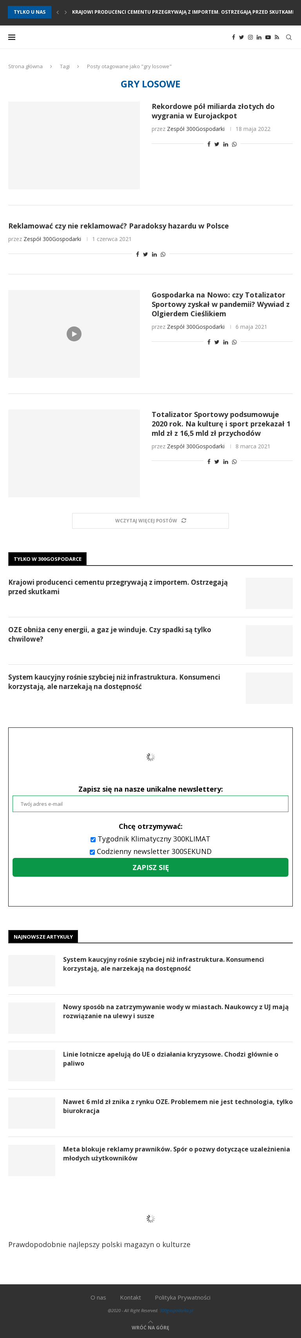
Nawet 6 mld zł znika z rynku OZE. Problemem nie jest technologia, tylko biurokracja (178, 1106)
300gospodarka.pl (176, 1310)
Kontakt (130, 1297)
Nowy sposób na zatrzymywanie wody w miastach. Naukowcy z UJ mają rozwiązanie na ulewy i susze (176, 1011)
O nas (98, 1297)
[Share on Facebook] (208, 144)
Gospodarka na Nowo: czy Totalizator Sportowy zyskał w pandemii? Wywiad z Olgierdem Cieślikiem (221, 304)
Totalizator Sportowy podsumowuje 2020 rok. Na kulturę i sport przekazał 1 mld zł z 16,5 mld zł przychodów (221, 424)
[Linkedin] (259, 37)
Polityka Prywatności (182, 1297)
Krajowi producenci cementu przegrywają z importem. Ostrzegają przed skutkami (183, 12)
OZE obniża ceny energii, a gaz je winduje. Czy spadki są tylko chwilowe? (109, 634)
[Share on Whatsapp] (234, 144)
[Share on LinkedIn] (225, 144)
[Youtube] (268, 37)
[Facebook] (233, 37)
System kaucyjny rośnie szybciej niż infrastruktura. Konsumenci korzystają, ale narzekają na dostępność (114, 682)
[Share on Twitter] (216, 144)
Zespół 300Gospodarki (196, 128)
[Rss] (277, 37)
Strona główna (25, 66)
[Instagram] (250, 37)
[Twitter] (241, 37)
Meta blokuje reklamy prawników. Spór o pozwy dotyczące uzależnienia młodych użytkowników (176, 1153)
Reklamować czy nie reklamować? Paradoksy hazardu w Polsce (118, 225)
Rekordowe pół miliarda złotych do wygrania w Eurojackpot (213, 111)
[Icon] (74, 334)
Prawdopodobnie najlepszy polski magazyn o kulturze (108, 1224)
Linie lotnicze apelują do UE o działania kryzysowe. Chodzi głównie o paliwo (170, 1058)
